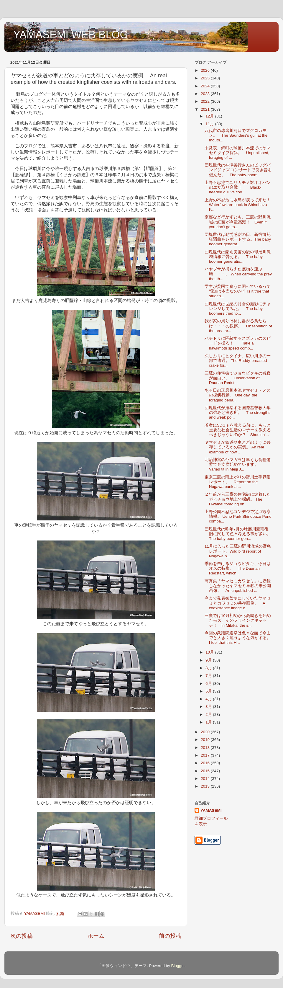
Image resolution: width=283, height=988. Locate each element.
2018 (206, 747)
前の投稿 (170, 936)
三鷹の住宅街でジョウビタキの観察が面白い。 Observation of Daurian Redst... (238, 378)
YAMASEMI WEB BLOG (70, 35)
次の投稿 (21, 936)
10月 (210, 652)
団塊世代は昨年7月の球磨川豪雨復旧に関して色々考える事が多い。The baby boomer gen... (238, 534)
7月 (209, 675)
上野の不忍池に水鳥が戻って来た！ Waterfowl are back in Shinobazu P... (240, 205)
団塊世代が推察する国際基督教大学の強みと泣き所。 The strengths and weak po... (238, 412)
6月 (209, 683)
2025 (206, 78)
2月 (209, 714)
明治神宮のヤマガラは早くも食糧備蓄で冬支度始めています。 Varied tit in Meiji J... (238, 464)
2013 (206, 786)
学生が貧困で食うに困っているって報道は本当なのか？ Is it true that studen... (238, 291)
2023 (206, 94)
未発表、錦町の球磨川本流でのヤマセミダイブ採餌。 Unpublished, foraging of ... (238, 153)
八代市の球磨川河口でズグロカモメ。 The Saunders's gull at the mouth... (236, 135)
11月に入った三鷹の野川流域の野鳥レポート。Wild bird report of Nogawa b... (238, 551)
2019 (206, 739)
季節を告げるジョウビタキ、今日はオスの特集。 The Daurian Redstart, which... (238, 568)
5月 (209, 691)
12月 (210, 116)
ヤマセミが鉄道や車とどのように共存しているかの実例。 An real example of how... (238, 447)
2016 (206, 763)
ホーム (96, 936)
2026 (206, 70)
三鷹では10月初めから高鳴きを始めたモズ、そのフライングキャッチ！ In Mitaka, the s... (238, 620)
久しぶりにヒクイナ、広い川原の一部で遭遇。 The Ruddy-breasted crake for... (238, 361)
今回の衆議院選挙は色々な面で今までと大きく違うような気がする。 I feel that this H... (240, 638)
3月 (209, 706)
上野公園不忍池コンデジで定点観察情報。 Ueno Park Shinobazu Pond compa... (238, 516)
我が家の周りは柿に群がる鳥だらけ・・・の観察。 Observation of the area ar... (238, 326)
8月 (209, 668)
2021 (206, 109)
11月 (210, 124)
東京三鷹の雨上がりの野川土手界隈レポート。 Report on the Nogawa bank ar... (238, 482)
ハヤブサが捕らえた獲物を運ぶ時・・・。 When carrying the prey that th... (238, 274)
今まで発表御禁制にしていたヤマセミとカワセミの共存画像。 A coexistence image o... (238, 603)
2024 (206, 86)
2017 (206, 755)
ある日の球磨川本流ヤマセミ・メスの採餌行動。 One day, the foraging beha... (238, 395)
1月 (209, 722)
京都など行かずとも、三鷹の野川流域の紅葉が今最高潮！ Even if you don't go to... (238, 222)
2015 (206, 771)
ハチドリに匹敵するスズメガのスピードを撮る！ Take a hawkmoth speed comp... (238, 343)
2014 (206, 778)
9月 (209, 660)
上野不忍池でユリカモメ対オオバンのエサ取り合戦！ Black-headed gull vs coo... (238, 187)
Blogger (178, 965)
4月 (209, 699)
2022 (206, 101)
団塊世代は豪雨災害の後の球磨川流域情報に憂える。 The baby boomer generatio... (238, 257)
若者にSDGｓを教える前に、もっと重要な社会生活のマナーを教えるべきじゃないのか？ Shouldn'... (238, 430)
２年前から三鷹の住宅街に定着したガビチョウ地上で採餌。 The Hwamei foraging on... (238, 499)
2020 (206, 732)
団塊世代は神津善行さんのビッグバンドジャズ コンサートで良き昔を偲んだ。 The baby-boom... (238, 170)
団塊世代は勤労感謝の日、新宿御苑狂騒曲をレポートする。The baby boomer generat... (238, 239)
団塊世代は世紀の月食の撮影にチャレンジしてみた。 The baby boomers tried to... (238, 309)
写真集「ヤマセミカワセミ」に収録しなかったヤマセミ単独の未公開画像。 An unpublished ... (238, 586)
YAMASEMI (211, 810)
